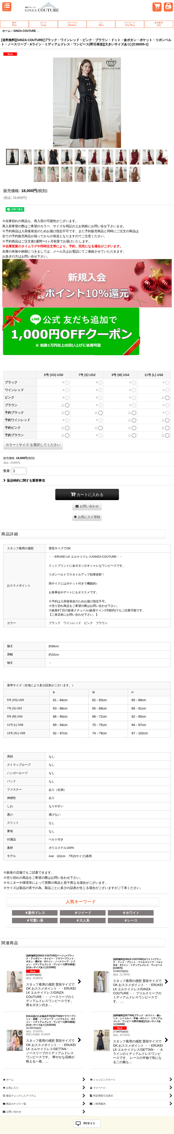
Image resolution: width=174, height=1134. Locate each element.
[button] (12, 157)
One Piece (130, 24)
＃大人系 (82, 920)
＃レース (131, 920)
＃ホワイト (130, 913)
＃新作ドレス (35, 913)
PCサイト (90, 1123)
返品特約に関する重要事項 (24, 480)
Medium (72, 24)
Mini (101, 24)
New (14, 24)
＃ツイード (82, 913)
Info (159, 24)
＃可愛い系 (34, 920)
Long (43, 24)
